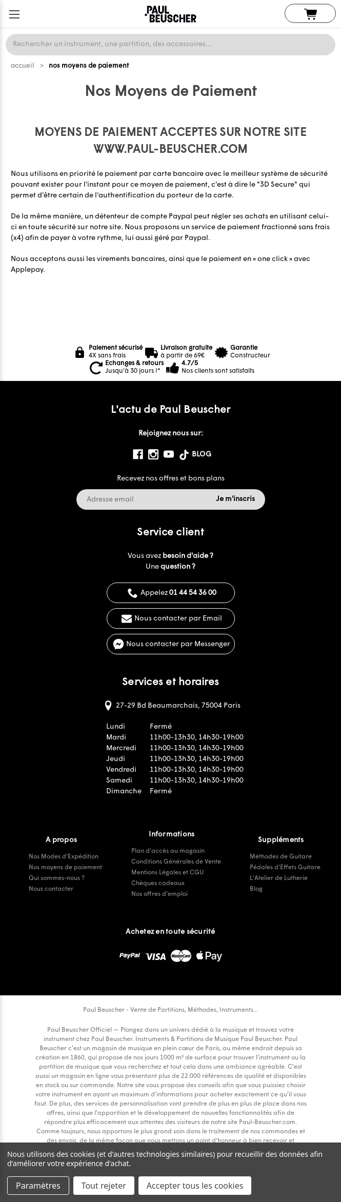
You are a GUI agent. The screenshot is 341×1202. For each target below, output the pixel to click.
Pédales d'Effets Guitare (285, 868)
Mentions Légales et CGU (167, 873)
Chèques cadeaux (158, 883)
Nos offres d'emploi (159, 894)
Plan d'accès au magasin (168, 851)
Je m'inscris (235, 499)
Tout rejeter (104, 1185)
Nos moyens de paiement (65, 868)
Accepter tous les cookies (195, 1185)
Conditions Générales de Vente (176, 862)
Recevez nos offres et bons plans (171, 479)
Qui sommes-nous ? (57, 878)
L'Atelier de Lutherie (279, 878)
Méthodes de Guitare (281, 857)
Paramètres (38, 1185)
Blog (256, 889)
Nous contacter (51, 889)
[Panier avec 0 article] (310, 13)
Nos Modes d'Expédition (63, 857)
